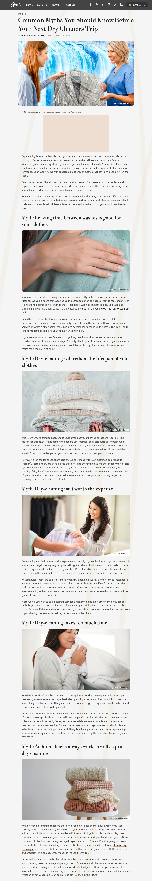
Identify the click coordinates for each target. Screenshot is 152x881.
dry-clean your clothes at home (59, 837)
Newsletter (137, 4)
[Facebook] (90, 6)
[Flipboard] (102, 6)
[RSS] (121, 6)
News (29, 4)
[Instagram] (109, 6)
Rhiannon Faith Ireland (33, 35)
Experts (42, 4)
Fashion (70, 4)
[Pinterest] (96, 6)
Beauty (56, 4)
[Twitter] (115, 6)
